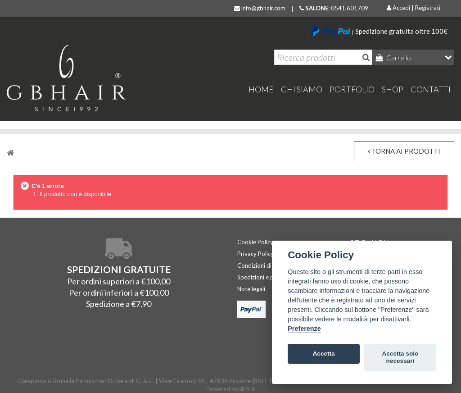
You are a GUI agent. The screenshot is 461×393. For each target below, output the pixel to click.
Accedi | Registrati (413, 7)
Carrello (398, 57)
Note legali (251, 288)
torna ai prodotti (404, 151)
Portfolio (352, 89)
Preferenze (304, 328)
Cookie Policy (255, 242)
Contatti (431, 89)
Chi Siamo (301, 89)
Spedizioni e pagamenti (267, 277)
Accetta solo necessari (400, 357)
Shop (392, 89)
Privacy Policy (255, 253)
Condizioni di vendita (265, 265)
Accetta (324, 353)
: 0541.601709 (333, 8)
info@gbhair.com (259, 8)
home (261, 89)
